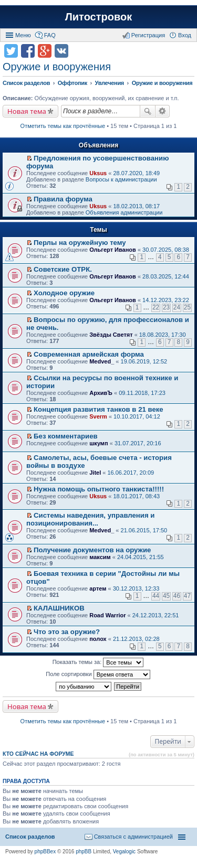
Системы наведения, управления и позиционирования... (90, 519)
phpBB (83, 851)
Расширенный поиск (162, 111)
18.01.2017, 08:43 (136, 496)
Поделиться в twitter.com (11, 51)
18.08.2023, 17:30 (162, 334)
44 (155, 595)
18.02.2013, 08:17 (136, 206)
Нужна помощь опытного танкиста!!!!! (99, 489)
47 (187, 595)
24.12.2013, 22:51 (155, 615)
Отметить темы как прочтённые (63, 126)
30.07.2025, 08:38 (165, 250)
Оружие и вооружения (57, 66)
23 (166, 307)
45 (166, 595)
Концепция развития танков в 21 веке (98, 409)
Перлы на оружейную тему (80, 243)
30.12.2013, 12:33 (136, 588)
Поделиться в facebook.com (28, 51)
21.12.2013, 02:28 (136, 639)
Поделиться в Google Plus (44, 51)
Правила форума (63, 199)
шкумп (98, 443)
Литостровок (98, 17)
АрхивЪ (100, 393)
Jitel (95, 472)
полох (98, 639)
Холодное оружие (64, 293)
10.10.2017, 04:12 (136, 416)
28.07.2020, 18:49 (136, 173)
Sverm (98, 416)
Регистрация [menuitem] (148, 35)
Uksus (98, 173)
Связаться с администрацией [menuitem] (133, 836)
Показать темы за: (98, 662)
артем (97, 588)
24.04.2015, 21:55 (140, 557)
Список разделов (30, 836)
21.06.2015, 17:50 (144, 530)
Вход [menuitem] (184, 35)
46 (176, 595)
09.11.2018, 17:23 (142, 393)
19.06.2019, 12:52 (144, 361)
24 (176, 307)
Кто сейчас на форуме (38, 754)
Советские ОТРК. (63, 269)
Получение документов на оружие (92, 550)
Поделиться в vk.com (61, 51)
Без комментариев (66, 436)
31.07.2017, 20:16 (138, 443)
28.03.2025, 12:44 (165, 276)
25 (187, 307)
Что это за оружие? (67, 632)
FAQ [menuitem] (50, 35)
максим (100, 557)
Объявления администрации (124, 212)
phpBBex (45, 851)
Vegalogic (124, 851)
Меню (23, 35)
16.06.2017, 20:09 (130, 472)
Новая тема (26, 111)
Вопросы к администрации (121, 179)
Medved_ (101, 361)
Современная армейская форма (89, 354)
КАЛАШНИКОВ (59, 608)
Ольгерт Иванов (112, 250)
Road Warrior (107, 615)
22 (155, 307)
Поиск (147, 111)
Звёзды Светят (110, 334)
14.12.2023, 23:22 (165, 300)
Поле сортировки (98, 674)
